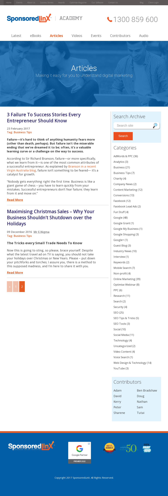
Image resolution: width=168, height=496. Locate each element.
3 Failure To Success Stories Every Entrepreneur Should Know (44, 117)
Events (19, 2)
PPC (116, 290)
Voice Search (121, 357)
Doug (140, 396)
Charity (118, 178)
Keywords (120, 262)
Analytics (119, 162)
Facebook (119, 201)
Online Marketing (124, 279)
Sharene (119, 413)
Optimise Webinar (125, 284)
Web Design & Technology (130, 363)
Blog (141, 2)
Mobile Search (122, 268)
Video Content (122, 351)
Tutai (140, 413)
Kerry (117, 402)
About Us (31, 2)
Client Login (153, 2)
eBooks (35, 35)
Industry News (122, 251)
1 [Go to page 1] (16, 287)
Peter (117, 407)
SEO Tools (120, 324)
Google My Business (126, 229)
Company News (123, 184)
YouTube (119, 368)
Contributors (120, 35)
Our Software (97, 2)
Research (119, 296)
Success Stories (46, 2)
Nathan (142, 402)
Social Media (121, 335)
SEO (116, 312)
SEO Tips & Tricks (124, 318)
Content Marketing (125, 190)
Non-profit (120, 273)
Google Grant (122, 223)
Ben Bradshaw (147, 390)
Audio (143, 35)
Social (117, 329)
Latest (16, 35)
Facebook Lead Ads (125, 206)
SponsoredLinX (81, 477)
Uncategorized (123, 346)
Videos (77, 35)
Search (118, 301)
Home (8, 2)
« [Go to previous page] (9, 287)
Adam (118, 390)
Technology (121, 340)
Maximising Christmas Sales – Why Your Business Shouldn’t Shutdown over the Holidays (50, 217)
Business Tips (23, 132)
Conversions (121, 195)
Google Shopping (124, 234)
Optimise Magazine (78, 2)
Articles (56, 35)
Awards (61, 2)
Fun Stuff (119, 212)
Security (118, 307)
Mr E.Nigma (41, 232)
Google (118, 217)
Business (119, 167)
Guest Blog (120, 245)
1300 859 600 (135, 19)
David (117, 396)
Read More (15, 200)
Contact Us (113, 2)
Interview (119, 257)
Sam (140, 407)
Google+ (119, 240)
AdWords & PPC (123, 156)
